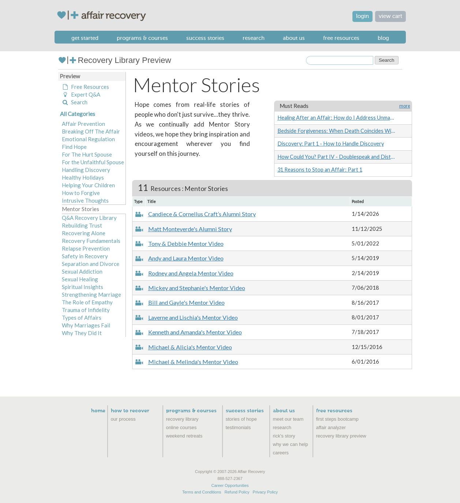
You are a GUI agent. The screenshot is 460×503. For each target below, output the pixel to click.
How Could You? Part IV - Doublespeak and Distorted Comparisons (336, 157)
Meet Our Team (288, 419)
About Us (294, 38)
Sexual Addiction (82, 271)
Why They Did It (82, 333)
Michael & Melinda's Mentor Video (193, 361)
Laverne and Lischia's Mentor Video (193, 317)
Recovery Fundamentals (91, 240)
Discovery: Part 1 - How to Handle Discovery (330, 143)
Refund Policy (237, 492)
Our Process (123, 419)
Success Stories (205, 38)
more (404, 106)
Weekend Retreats (184, 436)
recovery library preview (341, 436)
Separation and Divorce (90, 263)
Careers (281, 452)
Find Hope (74, 146)
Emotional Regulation (88, 139)
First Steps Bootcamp (337, 419)
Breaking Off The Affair (91, 131)
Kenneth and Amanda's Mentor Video (195, 332)
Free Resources (341, 38)
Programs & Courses (142, 38)
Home (98, 410)
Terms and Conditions (201, 492)
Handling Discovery (86, 169)
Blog (383, 38)
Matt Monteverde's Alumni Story (190, 228)
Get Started (84, 38)
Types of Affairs (81, 317)
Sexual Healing (80, 279)
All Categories (77, 113)
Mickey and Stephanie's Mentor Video (196, 287)
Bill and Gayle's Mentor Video (186, 302)
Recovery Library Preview (114, 60)
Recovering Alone (83, 233)
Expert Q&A (81, 94)
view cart (390, 16)
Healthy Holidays (83, 177)
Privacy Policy (265, 492)
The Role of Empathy (87, 302)
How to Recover (130, 410)
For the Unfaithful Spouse (93, 162)
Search (74, 102)
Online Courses (181, 427)
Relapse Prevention (86, 248)
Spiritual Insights (82, 287)
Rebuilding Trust (82, 225)
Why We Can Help (290, 444)
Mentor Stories (80, 209)
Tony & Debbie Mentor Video (186, 243)
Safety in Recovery (85, 256)
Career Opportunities (229, 485)
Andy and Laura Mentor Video (186, 258)
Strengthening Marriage (91, 294)
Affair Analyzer (331, 427)
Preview (70, 76)
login (362, 16)
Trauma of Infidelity (86, 310)
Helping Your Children (88, 185)
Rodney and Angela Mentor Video (190, 273)
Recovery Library (182, 419)
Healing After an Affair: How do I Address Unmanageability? (336, 118)
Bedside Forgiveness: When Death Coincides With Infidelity (336, 131)
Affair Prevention (83, 123)
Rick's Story (284, 436)
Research (254, 38)
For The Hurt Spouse (87, 154)
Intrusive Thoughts (85, 200)
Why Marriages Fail (86, 325)
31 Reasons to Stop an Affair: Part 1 (319, 169)
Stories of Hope (241, 419)
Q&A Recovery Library (89, 217)
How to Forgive (81, 192)
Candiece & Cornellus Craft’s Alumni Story (202, 213)
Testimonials (238, 427)
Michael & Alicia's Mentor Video (190, 347)
